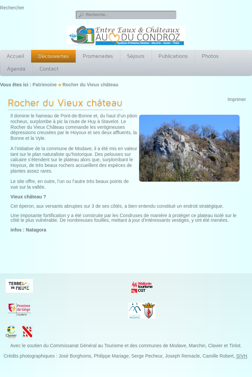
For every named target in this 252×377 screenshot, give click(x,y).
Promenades (98, 56)
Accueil (15, 56)
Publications (173, 56)
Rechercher (12, 7)
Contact (49, 69)
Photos (210, 56)
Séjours (135, 56)
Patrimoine (45, 84)
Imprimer (237, 99)
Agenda (16, 69)
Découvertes (53, 56)
